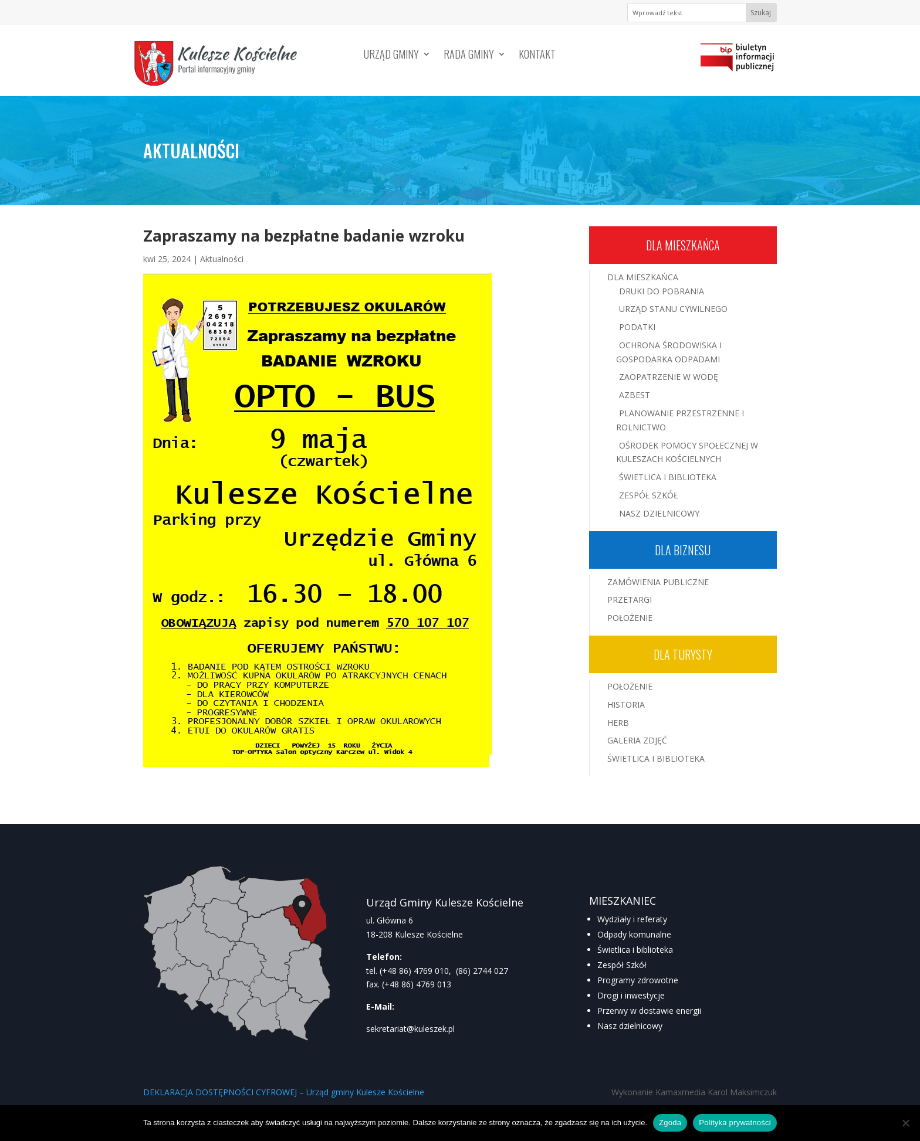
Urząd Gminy (391, 56)
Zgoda (670, 1122)
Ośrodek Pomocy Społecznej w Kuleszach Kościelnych (687, 452)
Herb (618, 722)
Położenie (629, 617)
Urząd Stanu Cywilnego (673, 308)
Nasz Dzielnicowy (659, 513)
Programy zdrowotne (637, 980)
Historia (626, 704)
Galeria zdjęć (637, 740)
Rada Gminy (469, 56)
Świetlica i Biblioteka (667, 477)
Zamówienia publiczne (658, 582)
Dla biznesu (683, 550)
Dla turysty (683, 654)
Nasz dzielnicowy (629, 1025)
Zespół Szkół (648, 495)
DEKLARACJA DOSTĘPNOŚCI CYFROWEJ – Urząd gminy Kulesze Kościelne (283, 1092)
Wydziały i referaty (632, 919)
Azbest (634, 394)
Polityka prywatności (735, 1122)
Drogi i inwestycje (631, 995)
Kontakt (537, 56)
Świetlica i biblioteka (635, 949)
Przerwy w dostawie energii (649, 1010)
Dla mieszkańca (683, 245)
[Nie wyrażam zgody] (905, 1123)
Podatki (637, 326)
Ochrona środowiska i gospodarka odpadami (669, 352)
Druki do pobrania (661, 291)
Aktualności (221, 258)
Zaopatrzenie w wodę (668, 376)
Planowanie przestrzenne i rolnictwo (680, 420)
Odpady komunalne (634, 934)
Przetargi (629, 599)
